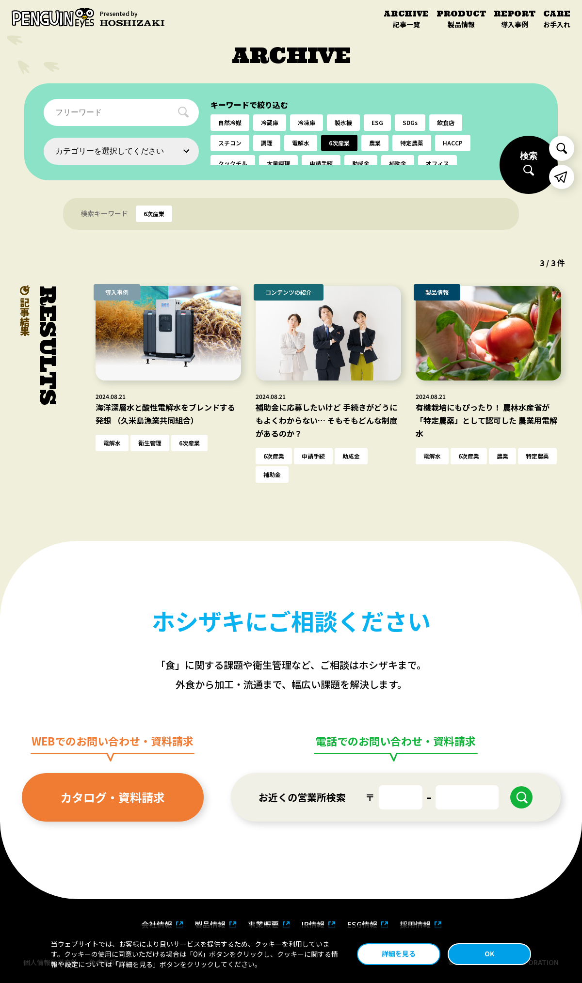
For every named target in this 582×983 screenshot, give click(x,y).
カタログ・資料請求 (112, 797)
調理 (267, 143)
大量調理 (278, 163)
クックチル (232, 163)
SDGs (410, 122)
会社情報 (156, 924)
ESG (377, 122)
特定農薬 (411, 143)
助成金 (361, 163)
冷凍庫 (306, 122)
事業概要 (263, 924)
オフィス (437, 163)
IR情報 (312, 924)
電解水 (300, 143)
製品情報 (210, 924)
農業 (375, 143)
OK (489, 953)
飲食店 (445, 122)
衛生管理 (150, 443)
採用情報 (415, 924)
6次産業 (339, 143)
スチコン (230, 143)
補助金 (397, 163)
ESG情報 (362, 924)
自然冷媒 (230, 122)
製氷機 (343, 122)
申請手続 (321, 163)
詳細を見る (399, 953)
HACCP (453, 143)
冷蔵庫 (269, 122)
